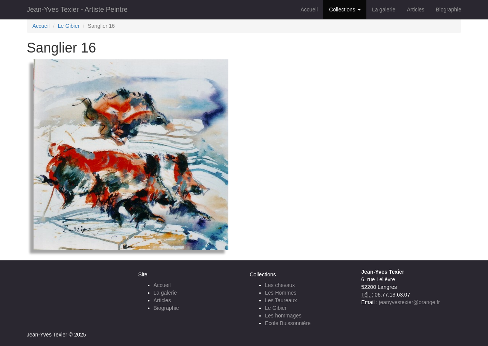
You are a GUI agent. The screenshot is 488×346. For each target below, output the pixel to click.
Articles (415, 9)
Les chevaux (280, 285)
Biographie (448, 9)
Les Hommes (280, 293)
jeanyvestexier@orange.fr (409, 302)
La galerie (384, 9)
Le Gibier (69, 26)
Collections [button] (344, 9)
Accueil (309, 9)
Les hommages (283, 316)
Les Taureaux (281, 300)
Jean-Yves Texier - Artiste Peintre (77, 9)
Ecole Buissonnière (288, 323)
